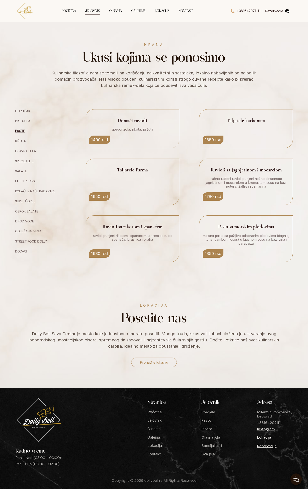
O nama (115, 11)
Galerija (138, 11)
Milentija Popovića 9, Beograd (274, 414)
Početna (69, 11)
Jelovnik (92, 11)
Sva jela (208, 454)
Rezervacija (266, 446)
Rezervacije (274, 11)
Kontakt (186, 11)
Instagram (266, 429)
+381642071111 (249, 11)
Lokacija (162, 11)
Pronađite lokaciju (154, 362)
